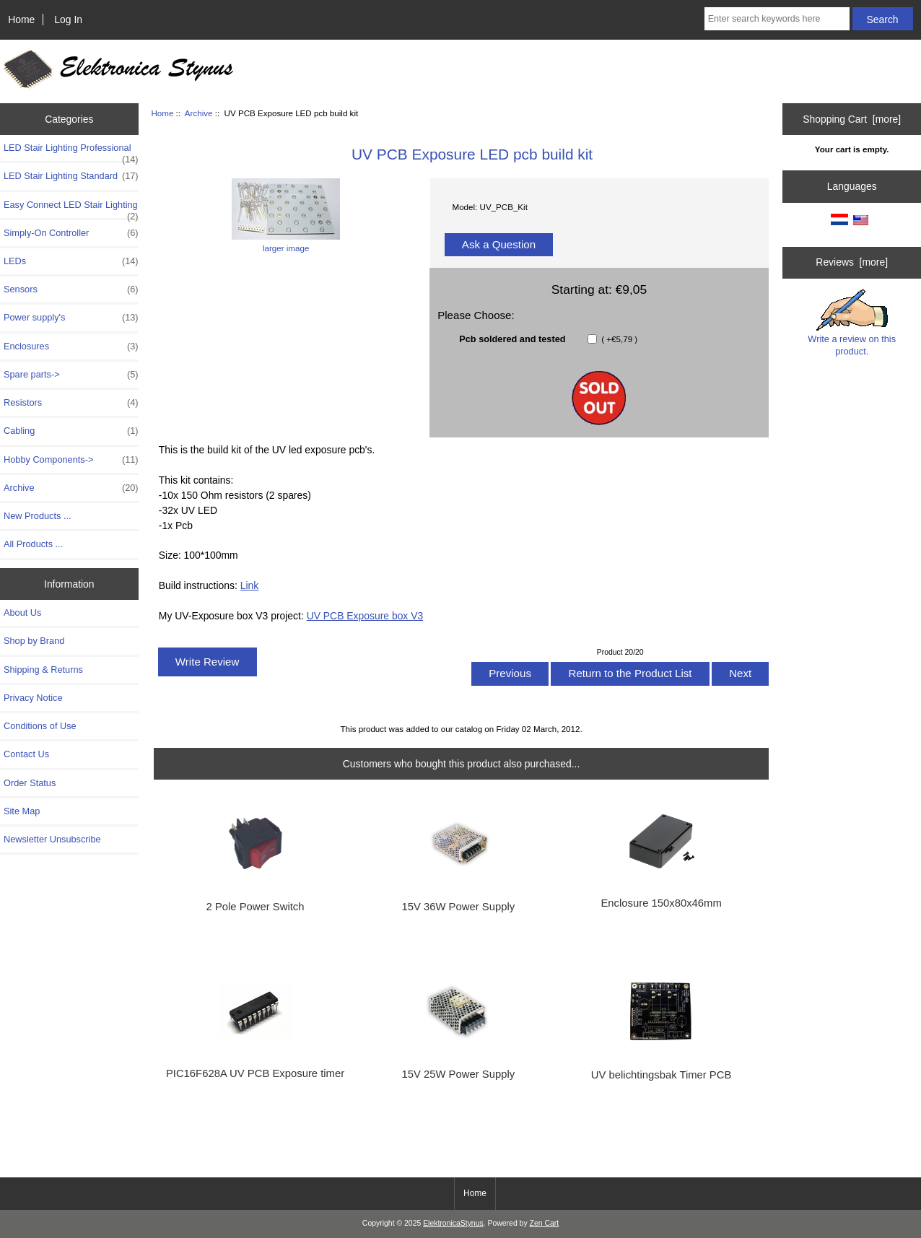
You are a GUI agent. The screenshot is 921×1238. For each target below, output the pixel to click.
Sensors (71, 289)
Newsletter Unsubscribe (52, 839)
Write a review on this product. (852, 322)
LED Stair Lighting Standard (71, 176)
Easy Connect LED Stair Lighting (71, 208)
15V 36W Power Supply (458, 906)
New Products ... (37, 515)
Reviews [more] (852, 262)
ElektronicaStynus (453, 1223)
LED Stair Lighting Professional (71, 151)
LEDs (71, 261)
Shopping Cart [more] (852, 119)
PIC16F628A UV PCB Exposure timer (255, 1073)
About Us (22, 612)
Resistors (71, 403)
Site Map (22, 811)
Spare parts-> (71, 374)
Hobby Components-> (71, 460)
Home (21, 19)
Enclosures (71, 346)
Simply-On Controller (71, 233)
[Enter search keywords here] (777, 18)
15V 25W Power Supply (458, 1074)
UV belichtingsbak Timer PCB (661, 1075)
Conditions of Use (40, 725)
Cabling (71, 431)
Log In (68, 19)
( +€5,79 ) (618, 339)
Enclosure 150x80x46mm (661, 903)
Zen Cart (544, 1223)
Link (249, 585)
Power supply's (71, 317)
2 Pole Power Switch (255, 906)
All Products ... (33, 544)
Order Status (30, 782)
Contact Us (26, 754)
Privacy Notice (33, 697)
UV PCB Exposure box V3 (365, 616)
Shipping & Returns (43, 669)
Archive (199, 113)
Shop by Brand (34, 640)
